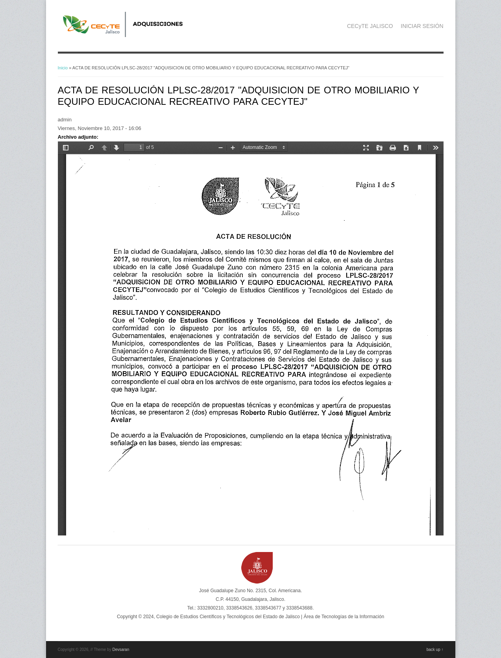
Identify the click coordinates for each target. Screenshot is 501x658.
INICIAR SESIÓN (422, 26)
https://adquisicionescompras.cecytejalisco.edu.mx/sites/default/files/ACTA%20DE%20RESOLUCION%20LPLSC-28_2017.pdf (251, 338)
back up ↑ (435, 649)
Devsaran (120, 649)
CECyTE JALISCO (370, 26)
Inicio (63, 67)
